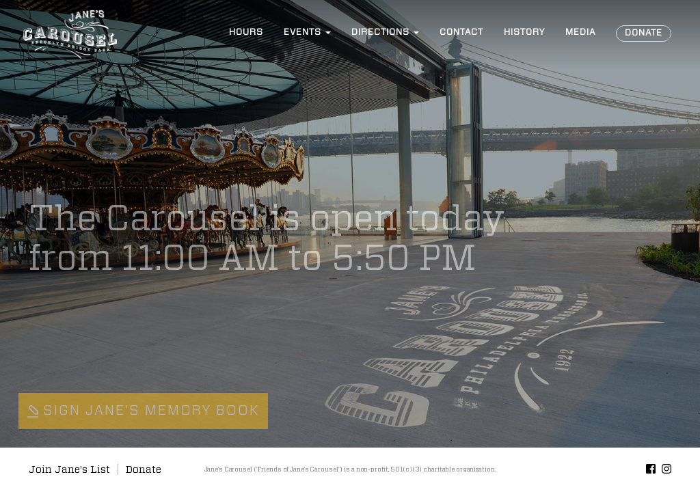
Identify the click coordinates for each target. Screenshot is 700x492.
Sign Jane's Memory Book (143, 411)
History (524, 32)
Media (580, 32)
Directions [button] (385, 32)
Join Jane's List (69, 470)
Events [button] (307, 32)
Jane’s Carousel (69, 34)
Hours (246, 32)
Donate (643, 33)
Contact (461, 32)
